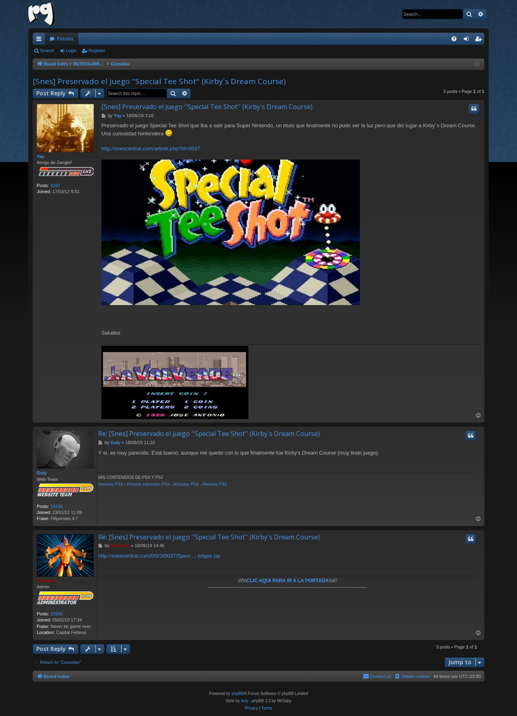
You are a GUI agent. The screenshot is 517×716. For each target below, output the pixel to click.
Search (47, 50)
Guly (41, 472)
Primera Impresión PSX (148, 484)
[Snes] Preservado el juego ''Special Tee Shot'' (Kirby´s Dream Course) (159, 81)
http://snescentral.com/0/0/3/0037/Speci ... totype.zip (159, 556)
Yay (40, 156)
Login (71, 50)
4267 (55, 185)
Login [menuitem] (468, 40)
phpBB (237, 693)
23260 (56, 613)
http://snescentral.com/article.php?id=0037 (150, 148)
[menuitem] (454, 39)
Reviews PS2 (214, 484)
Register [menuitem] (480, 40)
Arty (244, 701)
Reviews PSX (110, 484)
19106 (56, 506)
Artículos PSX (186, 484)
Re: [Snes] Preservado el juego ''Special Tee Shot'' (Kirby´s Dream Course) (209, 434)
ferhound (46, 580)
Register (96, 50)
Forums (65, 39)
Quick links (40, 40)
